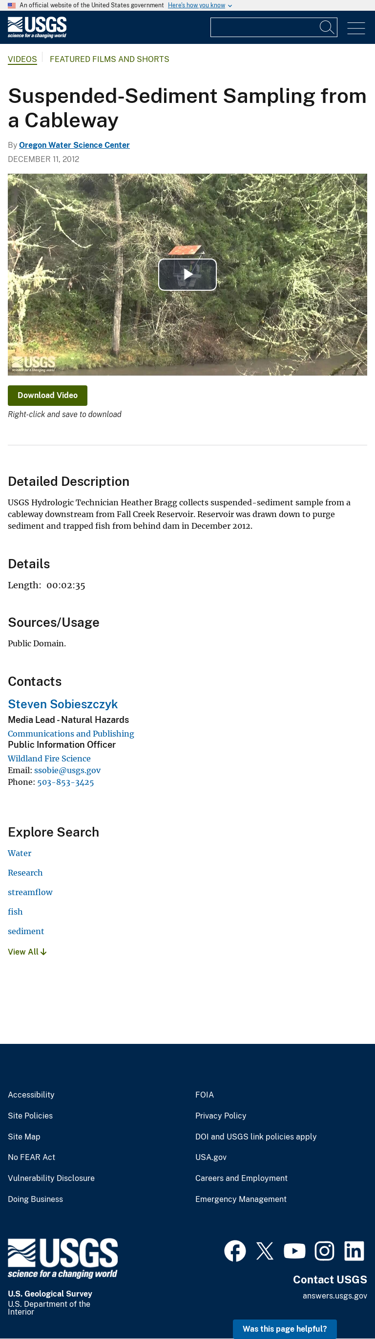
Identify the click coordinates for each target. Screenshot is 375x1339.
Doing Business (35, 1199)
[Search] (327, 27)
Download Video (48, 395)
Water (19, 853)
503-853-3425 (65, 782)
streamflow (30, 892)
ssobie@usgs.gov (67, 770)
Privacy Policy (221, 1116)
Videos (22, 59)
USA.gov (211, 1157)
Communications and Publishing (71, 734)
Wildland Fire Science (49, 758)
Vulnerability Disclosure (51, 1178)
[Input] (273, 27)
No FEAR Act (31, 1157)
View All (27, 952)
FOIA (204, 1095)
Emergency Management (241, 1199)
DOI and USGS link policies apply (256, 1137)
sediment (26, 931)
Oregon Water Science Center (74, 145)
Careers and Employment (241, 1178)
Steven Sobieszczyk (63, 704)
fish (15, 912)
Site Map (24, 1137)
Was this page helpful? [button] (285, 1329)
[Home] (37, 35)
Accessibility (31, 1095)
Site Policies (30, 1116)
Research (25, 873)
